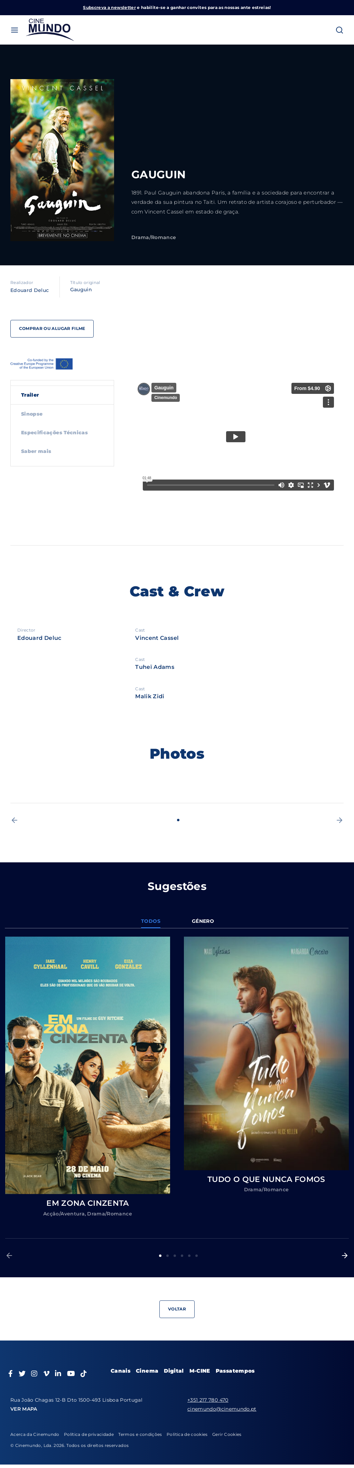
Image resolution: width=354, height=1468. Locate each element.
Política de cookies (187, 1434)
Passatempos (235, 1370)
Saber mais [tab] (36, 451)
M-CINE (199, 1370)
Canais (120, 1370)
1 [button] (178, 820)
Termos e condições (140, 1434)
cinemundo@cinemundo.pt (222, 1409)
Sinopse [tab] (32, 414)
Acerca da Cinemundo (34, 1434)
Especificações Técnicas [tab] (54, 432)
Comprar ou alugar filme (53, 328)
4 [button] (182, 1255)
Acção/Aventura (64, 1214)
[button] (14, 820)
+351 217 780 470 (208, 1400)
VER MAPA (23, 1409)
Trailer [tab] (30, 395)
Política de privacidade (89, 1434)
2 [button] (167, 1255)
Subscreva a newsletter (109, 7)
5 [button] (189, 1255)
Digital (174, 1370)
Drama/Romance (153, 237)
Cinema (147, 1370)
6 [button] (196, 1255)
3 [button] (175, 1255)
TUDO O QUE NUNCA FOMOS (266, 1179)
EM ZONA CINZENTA (87, 1203)
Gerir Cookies (227, 1434)
